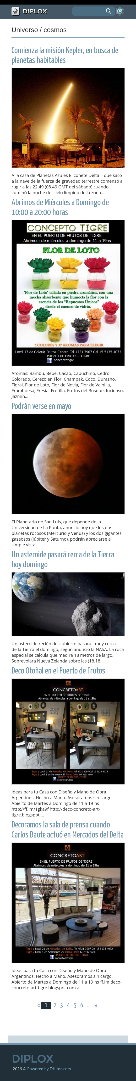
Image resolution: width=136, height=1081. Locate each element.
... (89, 1005)
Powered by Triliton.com (49, 1068)
